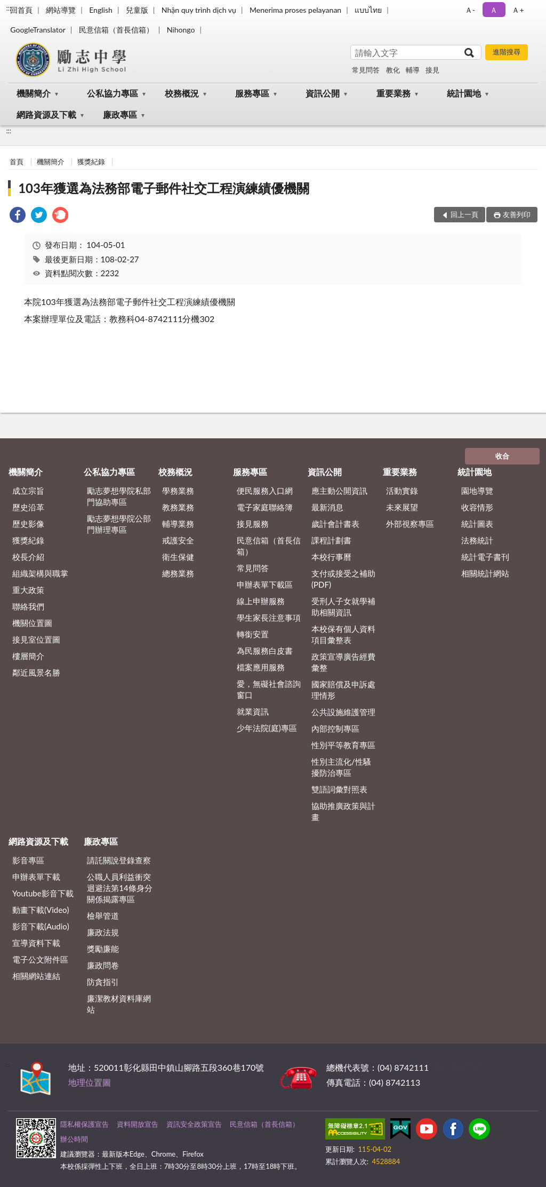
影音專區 (28, 860)
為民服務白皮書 (265, 650)
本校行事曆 (331, 557)
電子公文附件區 (40, 959)
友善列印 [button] (517, 214)
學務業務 (178, 490)
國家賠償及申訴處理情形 (343, 689)
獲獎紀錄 (91, 161)
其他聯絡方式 (456, 1067)
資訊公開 (323, 93)
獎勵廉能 (103, 948)
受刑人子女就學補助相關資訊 (343, 606)
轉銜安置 (253, 634)
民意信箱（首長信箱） (116, 29)
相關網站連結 (36, 976)
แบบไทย (368, 9)
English (101, 9)
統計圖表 (477, 523)
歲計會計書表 (335, 523)
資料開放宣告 (137, 1124)
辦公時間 (74, 1139)
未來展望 (402, 507)
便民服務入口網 (265, 490)
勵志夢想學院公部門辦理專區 (119, 524)
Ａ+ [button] (518, 9)
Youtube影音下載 (43, 893)
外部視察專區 (410, 523)
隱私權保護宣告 (84, 1124)
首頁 (16, 161)
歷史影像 (28, 523)
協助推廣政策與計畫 (343, 811)
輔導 (413, 70)
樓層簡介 (28, 656)
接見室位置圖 (36, 639)
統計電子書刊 (485, 557)
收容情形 (477, 507)
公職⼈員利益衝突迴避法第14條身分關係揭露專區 (119, 888)
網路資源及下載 (46, 114)
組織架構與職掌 (40, 573)
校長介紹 (28, 557)
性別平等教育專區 (343, 745)
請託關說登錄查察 (119, 860)
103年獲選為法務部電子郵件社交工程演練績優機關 (163, 188)
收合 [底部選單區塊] (502, 456)
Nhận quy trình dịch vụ (199, 9)
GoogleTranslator (38, 29)
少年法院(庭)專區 (267, 728)
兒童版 (137, 9)
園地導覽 (477, 490)
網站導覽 (61, 9)
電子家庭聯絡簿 (265, 507)
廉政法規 (103, 932)
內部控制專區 (335, 728)
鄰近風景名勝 (36, 672)
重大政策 (28, 590)
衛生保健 (178, 557)
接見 (432, 70)
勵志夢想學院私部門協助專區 (119, 496)
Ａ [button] (493, 9)
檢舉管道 (103, 915)
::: (8, 8)
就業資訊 (253, 711)
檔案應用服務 (261, 667)
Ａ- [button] (470, 9)
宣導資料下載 (36, 943)
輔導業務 (178, 523)
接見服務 (253, 523)
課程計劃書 (331, 540)
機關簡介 (34, 93)
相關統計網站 (485, 573)
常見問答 (366, 70)
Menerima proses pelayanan (295, 9)
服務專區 (252, 93)
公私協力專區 (112, 93)
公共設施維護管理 (343, 712)
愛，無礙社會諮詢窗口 (269, 689)
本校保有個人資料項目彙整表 (343, 634)
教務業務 (178, 507)
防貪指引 (103, 982)
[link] (18, 216)
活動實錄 (402, 490)
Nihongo (181, 29)
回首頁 (21, 9)
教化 (393, 70)
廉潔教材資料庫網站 (119, 1003)
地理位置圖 (89, 1082)
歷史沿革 (28, 507)
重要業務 (393, 93)
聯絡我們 (28, 606)
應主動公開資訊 (339, 490)
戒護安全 (178, 540)
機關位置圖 (32, 623)
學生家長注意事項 (269, 617)
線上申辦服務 (261, 601)
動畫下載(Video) (40, 910)
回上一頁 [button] (464, 214)
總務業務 (178, 573)
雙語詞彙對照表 (339, 789)
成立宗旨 (28, 490)
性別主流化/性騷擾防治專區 (341, 767)
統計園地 (464, 93)
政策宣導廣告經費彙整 (343, 662)
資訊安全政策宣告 (194, 1124)
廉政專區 (120, 114)
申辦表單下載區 (265, 584)
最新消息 (327, 507)
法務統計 (477, 540)
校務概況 (182, 93)
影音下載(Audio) (40, 926)
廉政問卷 (103, 965)
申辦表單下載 (36, 876)
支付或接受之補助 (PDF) (343, 578)
